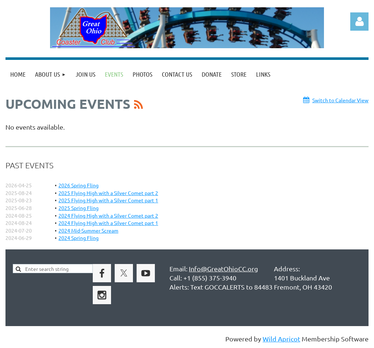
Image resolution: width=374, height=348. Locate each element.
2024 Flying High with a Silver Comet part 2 (108, 215)
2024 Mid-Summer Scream (88, 230)
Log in (359, 21)
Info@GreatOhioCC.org (223, 268)
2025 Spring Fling (78, 207)
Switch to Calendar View (340, 100)
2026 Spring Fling (78, 185)
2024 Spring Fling (78, 237)
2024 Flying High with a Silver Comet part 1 (108, 222)
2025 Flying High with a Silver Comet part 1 (108, 200)
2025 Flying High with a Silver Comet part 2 (108, 193)
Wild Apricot (281, 339)
